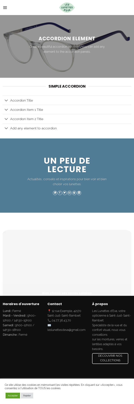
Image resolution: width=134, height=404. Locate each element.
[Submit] (127, 7)
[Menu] (5, 7)
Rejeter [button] (27, 395)
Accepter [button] (13, 395)
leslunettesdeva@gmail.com (66, 330)
